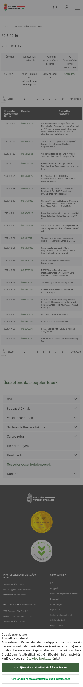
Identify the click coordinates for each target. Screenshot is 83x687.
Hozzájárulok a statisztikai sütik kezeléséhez (40, 667)
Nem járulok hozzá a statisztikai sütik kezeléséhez (40, 679)
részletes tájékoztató (40, 658)
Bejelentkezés (67, 8)
